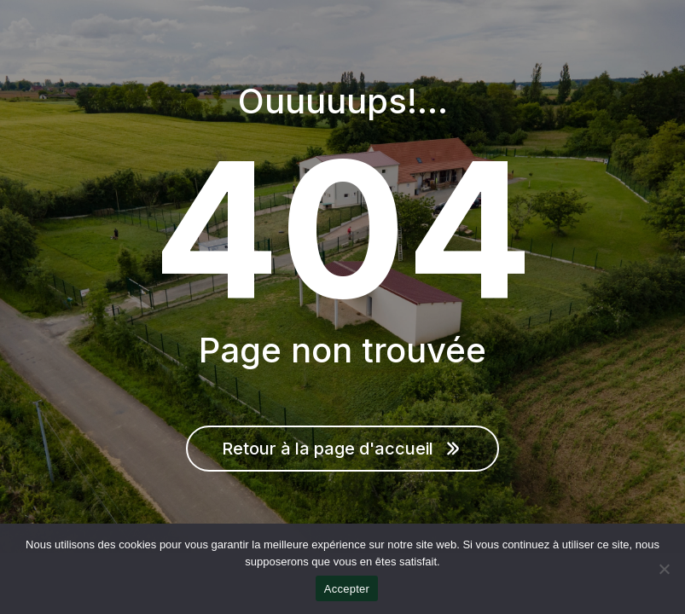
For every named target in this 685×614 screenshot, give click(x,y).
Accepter (346, 588)
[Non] (663, 568)
